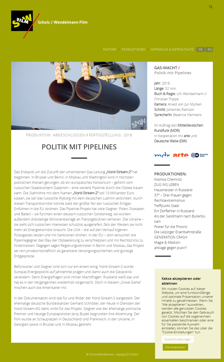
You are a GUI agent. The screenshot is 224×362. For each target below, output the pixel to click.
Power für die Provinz (170, 226)
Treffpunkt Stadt (166, 205)
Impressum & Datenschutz (172, 49)
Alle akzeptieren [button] (175, 347)
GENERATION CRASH (170, 237)
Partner (109, 49)
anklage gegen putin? (170, 247)
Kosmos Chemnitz (168, 179)
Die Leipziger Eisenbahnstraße (177, 232)
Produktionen (134, 49)
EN (210, 49)
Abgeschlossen (69, 135)
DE (201, 49)
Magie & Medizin (167, 242)
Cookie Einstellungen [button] (177, 339)
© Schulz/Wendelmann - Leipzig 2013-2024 (112, 354)
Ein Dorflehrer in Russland (174, 210)
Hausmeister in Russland (173, 189)
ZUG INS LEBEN (166, 184)
